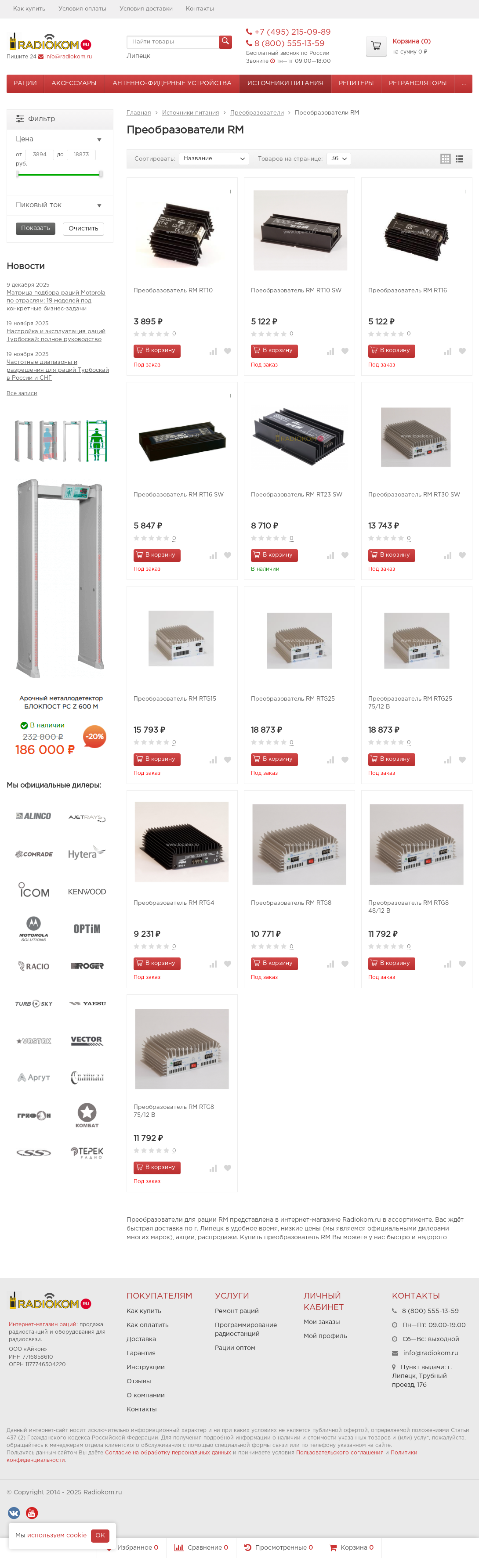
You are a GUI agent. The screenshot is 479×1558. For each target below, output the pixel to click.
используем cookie (57, 1535)
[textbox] (179, 42)
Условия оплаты (82, 9)
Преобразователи (257, 113)
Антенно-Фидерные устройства (172, 83)
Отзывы (139, 1381)
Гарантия (141, 1353)
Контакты (200, 9)
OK (100, 1535)
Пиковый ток (59, 205)
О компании (146, 1395)
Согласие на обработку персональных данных (168, 1452)
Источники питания (285, 83)
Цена (59, 139)
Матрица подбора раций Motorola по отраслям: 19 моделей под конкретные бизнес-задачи (56, 301)
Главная (139, 113)
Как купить (29, 9)
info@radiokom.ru (68, 56)
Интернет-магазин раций (42, 1324)
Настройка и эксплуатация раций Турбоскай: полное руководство (56, 335)
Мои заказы (322, 1322)
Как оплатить (148, 1325)
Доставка (141, 1339)
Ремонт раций (237, 1311)
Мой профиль (325, 1336)
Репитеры (356, 83)
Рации (25, 83)
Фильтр (35, 118)
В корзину (155, 349)
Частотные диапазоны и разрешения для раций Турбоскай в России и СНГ (58, 370)
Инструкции (146, 1367)
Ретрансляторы (418, 83)
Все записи (22, 393)
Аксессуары (74, 83)
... (464, 83)
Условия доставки (146, 9)
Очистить (83, 228)
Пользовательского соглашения (340, 1452)
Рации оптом (235, 1348)
